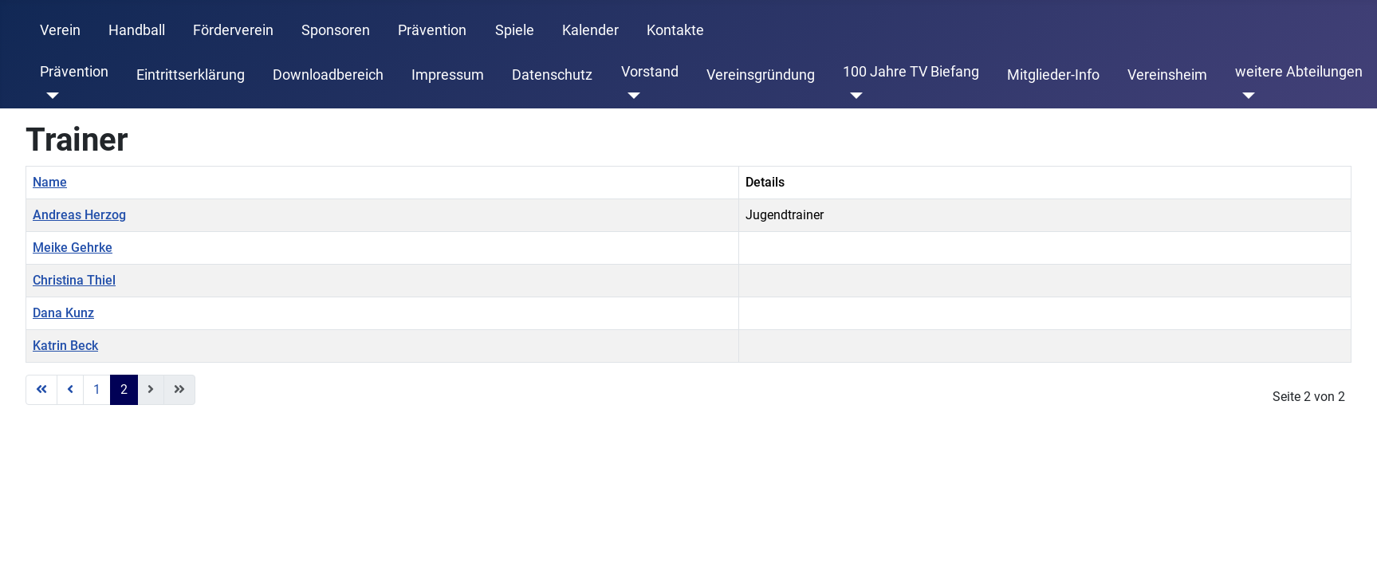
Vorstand (650, 72)
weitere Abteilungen (1299, 72)
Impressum (447, 75)
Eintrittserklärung (190, 75)
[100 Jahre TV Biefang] (853, 95)
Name (50, 182)
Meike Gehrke (72, 247)
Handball (136, 30)
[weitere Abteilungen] (1245, 95)
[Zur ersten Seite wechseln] (41, 390)
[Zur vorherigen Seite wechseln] (70, 390)
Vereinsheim (1167, 75)
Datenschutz (552, 75)
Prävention (432, 30)
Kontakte (675, 30)
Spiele (514, 30)
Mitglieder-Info (1053, 75)
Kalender (590, 30)
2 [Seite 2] (124, 389)
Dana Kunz (63, 312)
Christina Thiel (74, 280)
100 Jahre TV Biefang (911, 72)
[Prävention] (50, 95)
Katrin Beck (65, 345)
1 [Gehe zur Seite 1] (96, 389)
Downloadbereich (328, 75)
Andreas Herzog (79, 214)
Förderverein (233, 30)
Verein (60, 30)
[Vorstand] (631, 95)
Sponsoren (335, 30)
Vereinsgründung (760, 75)
